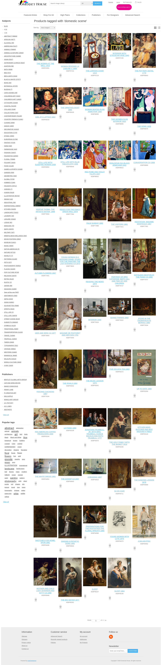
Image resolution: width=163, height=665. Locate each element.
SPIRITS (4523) (9, 309)
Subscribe (133, 651)
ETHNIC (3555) (9, 136)
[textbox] (65, 3)
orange (20, 475)
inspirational (23, 465)
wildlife (23, 493)
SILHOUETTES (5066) (11, 305)
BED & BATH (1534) (10, 76)
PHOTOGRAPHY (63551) (12, 266)
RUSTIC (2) (8, 282)
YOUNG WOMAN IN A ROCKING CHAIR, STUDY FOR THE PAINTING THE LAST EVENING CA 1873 (70, 260)
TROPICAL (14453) (10, 339)
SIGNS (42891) (9, 302)
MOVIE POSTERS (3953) (12, 239)
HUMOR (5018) (9, 192)
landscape (9, 468)
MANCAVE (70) (9, 226)
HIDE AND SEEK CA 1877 (45, 333)
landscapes (20, 468)
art (16, 434)
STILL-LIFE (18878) (10, 315)
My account (83, 636)
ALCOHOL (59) (9, 43)
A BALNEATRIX (144, 541)
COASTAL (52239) (10, 106)
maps (17, 472)
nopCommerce (32, 660)
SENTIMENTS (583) (10, 295)
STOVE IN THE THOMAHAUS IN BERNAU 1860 (144, 321)
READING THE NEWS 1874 (95, 283)
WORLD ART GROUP (11, 399)
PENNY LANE (8, 389)
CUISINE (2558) (9, 122)
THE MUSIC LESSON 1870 (94, 382)
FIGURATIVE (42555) (11, 156)
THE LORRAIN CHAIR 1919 (95, 72)
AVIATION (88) (9, 66)
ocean (14, 475)
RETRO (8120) (9, 279)
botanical (8, 440)
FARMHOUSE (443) (10, 149)
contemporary (10, 447)
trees (23, 487)
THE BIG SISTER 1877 (70, 600)
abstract (9, 428)
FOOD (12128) (9, 166)
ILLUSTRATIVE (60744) (12, 196)
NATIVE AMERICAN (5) (11, 249)
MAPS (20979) (9, 229)
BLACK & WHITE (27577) (12, 79)
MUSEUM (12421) (10, 242)
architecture (8, 434)
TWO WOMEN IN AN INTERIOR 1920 (119, 120)
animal (7, 431)
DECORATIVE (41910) (11, 129)
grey (13, 462)
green (7, 462)
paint (6, 478)
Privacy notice (26, 642)
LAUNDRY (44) (9, 216)
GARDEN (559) (9, 172)
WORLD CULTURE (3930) (12, 362)
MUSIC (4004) (8, 246)
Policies (53, 642)
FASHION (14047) (10, 152)
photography (10, 481)
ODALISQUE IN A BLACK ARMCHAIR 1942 (119, 164)
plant (25, 481)
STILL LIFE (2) (9, 312)
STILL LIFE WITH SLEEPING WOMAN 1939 (45, 164)
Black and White (15, 437)
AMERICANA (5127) (10, 46)
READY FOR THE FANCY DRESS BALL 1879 (70, 211)
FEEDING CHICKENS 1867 (45, 393)
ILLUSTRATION (11, 465)
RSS (111, 637)
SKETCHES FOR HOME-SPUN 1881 (45, 542)
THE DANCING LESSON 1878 (144, 481)
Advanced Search (56, 636)
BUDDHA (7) (8, 89)
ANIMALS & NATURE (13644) (13, 53)
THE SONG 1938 (144, 126)
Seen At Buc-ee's (124, 7)
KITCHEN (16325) (10, 209)
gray (23, 459)
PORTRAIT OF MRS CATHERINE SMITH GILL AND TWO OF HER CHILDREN (119, 280)
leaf (6, 472)
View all (6, 415)
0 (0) (5, 29)
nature (7, 475)
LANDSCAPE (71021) (11, 212)
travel (13, 487)
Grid (155, 27)
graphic (17, 459)
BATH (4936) (8, 69)
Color (13, 444)
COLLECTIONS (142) (11, 113)
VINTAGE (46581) (10, 349)
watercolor (8, 493)
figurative (24, 450)
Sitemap (24, 636)
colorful (19, 444)
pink (20, 481)
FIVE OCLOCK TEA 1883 (119, 369)
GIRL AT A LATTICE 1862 (45, 117)
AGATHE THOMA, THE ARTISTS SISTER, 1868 (45, 210)
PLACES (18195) (9, 269)
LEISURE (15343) (10, 219)
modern (24, 472)
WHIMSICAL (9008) (10, 355)
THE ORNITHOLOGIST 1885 (70, 109)
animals (15, 431)
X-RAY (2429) (8, 365)
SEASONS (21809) (10, 289)
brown (15, 440)
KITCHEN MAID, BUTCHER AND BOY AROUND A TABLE (144, 429)
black (6, 437)
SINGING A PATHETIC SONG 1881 (70, 542)
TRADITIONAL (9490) (11, 329)
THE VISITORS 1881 (119, 224)
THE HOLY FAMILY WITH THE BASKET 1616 (119, 443)
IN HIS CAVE (119, 491)
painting (13, 478)
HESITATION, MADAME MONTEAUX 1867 (144, 223)
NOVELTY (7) (8, 256)
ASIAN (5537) (8, 59)
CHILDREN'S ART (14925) (12, 99)
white (16, 493)
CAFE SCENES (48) (10, 93)
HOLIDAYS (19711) (10, 186)
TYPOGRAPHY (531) (11, 345)
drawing (16, 450)
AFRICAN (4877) (9, 39)
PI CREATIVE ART (10, 393)
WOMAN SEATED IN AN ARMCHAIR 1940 (95, 111)
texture (7, 487)
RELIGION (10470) (10, 276)
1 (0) (5, 33)
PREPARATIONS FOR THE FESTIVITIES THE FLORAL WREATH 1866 (94, 528)
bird (21, 434)
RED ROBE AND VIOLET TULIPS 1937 (95, 173)
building (22, 440)
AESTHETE (8, 409)
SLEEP (95, 589)
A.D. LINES (8, 406)
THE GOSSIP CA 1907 (70, 479)
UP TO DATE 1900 (144, 389)
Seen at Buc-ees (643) (11, 292)
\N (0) (6, 26)
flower (19, 453)
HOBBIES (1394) (9, 182)
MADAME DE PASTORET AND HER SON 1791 (70, 334)
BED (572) (7, 73)
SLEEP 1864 (119, 591)
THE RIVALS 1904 (70, 383)
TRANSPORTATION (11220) (13, 332)
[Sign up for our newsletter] (118, 651)
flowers (8, 456)
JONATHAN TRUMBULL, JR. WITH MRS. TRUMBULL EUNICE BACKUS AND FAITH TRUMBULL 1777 (95, 434)
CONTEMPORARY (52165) (13, 116)
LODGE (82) (8, 222)
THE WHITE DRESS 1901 (45, 477)
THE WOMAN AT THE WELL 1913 (45, 65)
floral (7, 453)
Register (111, 2)
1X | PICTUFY (8, 403)
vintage (16, 490)
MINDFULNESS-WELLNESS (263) (15, 236)
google (9, 459)
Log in (118, 2)
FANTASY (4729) (9, 142)
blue (25, 437)
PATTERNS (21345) (10, 259)
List (159, 27)
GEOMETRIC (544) (10, 176)
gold (19, 456)
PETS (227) (8, 262)
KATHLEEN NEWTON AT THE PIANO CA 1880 (144, 276)
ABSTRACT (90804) (10, 36)
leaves (11, 472)
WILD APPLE (8, 396)
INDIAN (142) (8, 199)
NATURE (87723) (9, 252)
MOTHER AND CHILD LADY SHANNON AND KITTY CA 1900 (45, 591)
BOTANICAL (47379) (11, 86)
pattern (22, 478)
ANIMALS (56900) (10, 49)
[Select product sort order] (47, 27)
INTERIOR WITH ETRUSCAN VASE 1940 (119, 54)
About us (24, 645)
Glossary (24, 639)
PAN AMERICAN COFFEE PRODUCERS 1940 (45, 433)
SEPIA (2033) (8, 299)
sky (23, 484)
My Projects (83, 642)
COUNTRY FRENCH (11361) (13, 119)
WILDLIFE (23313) (10, 359)
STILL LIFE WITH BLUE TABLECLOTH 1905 (70, 163)
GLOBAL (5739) (9, 179)
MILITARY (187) (9, 232)
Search (97, 3)
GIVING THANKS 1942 (119, 318)
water (23, 490)
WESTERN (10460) (10, 352)
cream (19, 447)
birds (25, 434)
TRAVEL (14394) (9, 335)
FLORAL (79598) (9, 159)
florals (13, 453)
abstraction (19, 428)
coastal (7, 444)
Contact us (25, 649)
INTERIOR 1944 (94, 320)
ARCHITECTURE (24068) (12, 56)
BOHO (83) (7, 83)
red (12, 484)
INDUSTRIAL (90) (10, 202)
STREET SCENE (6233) (12, 319)
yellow (7, 497)
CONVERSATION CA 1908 (144, 163)
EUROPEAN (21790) (11, 139)
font (14, 456)
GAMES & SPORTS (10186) (13, 169)
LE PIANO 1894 (70, 428)
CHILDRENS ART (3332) (12, 96)
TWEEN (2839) (9, 342)
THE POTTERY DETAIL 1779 (144, 72)
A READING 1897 (95, 477)
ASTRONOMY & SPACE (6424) (14, 63)
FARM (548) (8, 146)
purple (7, 484)
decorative (8, 450)
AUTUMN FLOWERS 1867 (45, 273)
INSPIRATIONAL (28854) (12, 206)
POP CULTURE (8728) (11, 272)
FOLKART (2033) (9, 162)
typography (8, 490)
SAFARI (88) (8, 285)
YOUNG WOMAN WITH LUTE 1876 (119, 538)
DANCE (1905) (9, 126)
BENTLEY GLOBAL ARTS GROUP (15, 379)
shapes (17, 484)
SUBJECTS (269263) (11, 322)
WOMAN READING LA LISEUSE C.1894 (70, 67)
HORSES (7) (8, 189)
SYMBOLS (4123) (10, 325)
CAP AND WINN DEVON (12, 383)
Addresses (83, 639)
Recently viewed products (59, 639)
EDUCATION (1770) (10, 132)
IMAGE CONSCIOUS (11, 386)
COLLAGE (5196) (10, 109)
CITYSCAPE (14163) (11, 103)
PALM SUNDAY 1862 (94, 223)
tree (18, 487)
